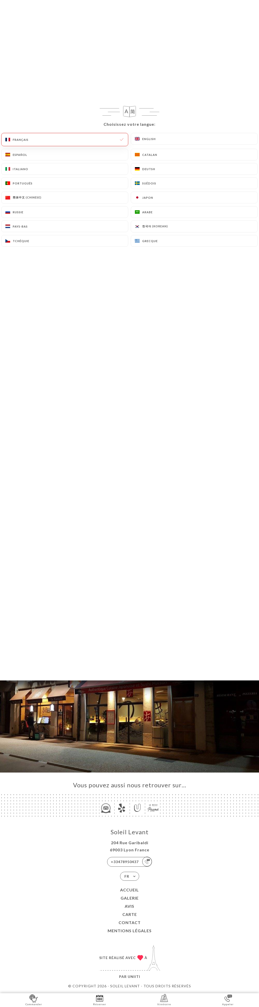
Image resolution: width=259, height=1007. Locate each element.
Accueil (129, 889)
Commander (33, 1000)
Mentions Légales (130, 930)
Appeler (228, 1000)
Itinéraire (164, 1000)
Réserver (99, 1000)
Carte (129, 914)
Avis (129, 906)
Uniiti (134, 976)
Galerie (130, 898)
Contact (130, 922)
